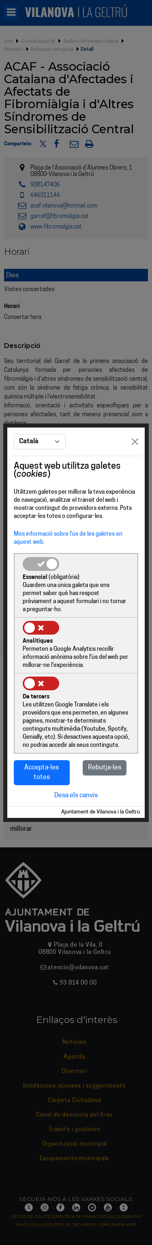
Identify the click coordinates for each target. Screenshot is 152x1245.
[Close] (134, 441)
